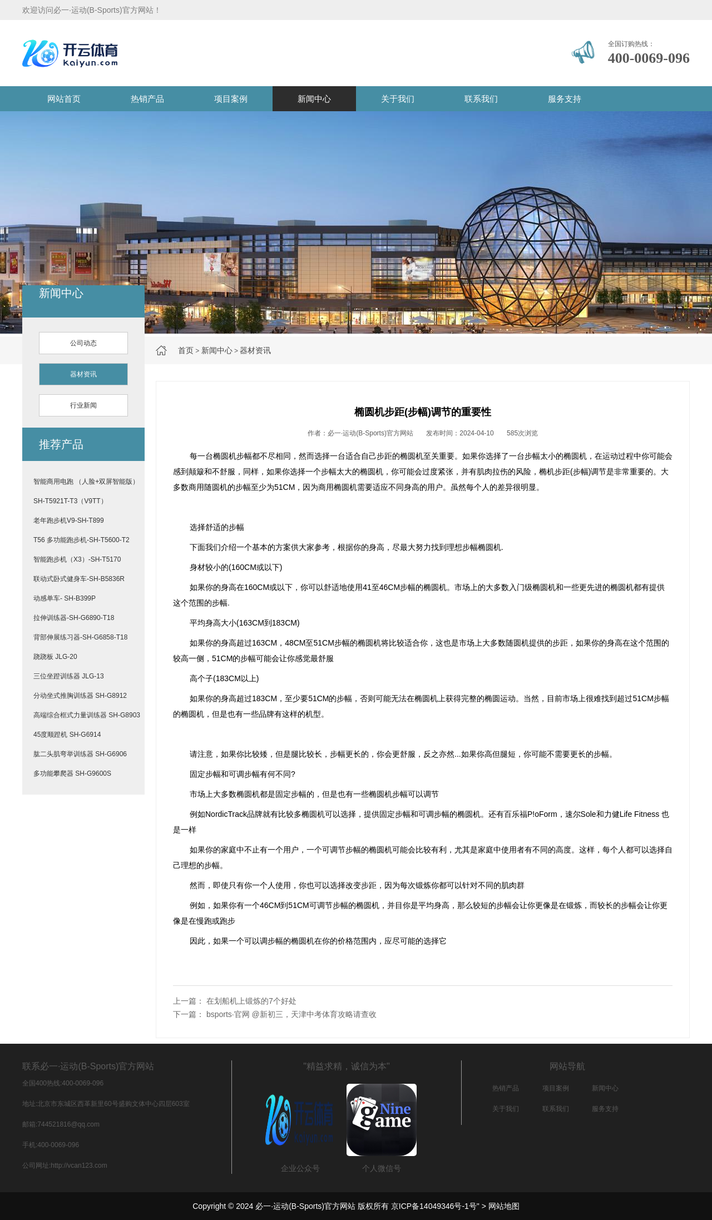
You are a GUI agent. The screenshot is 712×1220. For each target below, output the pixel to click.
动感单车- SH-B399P (64, 598)
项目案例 (231, 98)
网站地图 (504, 1206)
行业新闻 (83, 405)
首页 (186, 350)
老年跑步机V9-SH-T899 (68, 520)
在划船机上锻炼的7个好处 (251, 1000)
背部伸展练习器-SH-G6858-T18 (80, 637)
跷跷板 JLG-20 (55, 657)
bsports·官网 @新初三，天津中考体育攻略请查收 (291, 1014)
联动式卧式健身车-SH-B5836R (79, 579)
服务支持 (564, 98)
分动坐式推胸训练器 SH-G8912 (80, 696)
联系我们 (481, 98)
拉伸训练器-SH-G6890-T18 (73, 618)
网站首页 (64, 98)
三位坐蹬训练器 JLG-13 (68, 676)
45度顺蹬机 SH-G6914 (67, 734)
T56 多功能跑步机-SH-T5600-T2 (81, 540)
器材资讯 (255, 350)
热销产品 (147, 98)
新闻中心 (314, 98)
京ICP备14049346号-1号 (434, 1206)
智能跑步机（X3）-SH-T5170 (77, 559)
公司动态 (83, 343)
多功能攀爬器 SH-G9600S (72, 773)
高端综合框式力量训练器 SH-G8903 (86, 715)
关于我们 (397, 98)
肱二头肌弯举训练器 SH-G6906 (80, 754)
